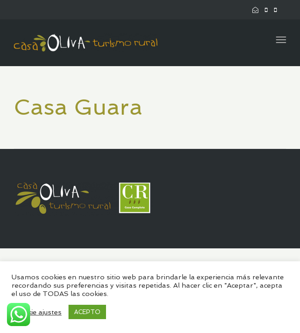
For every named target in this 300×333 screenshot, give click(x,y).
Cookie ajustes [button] (38, 312)
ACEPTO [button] (87, 311)
